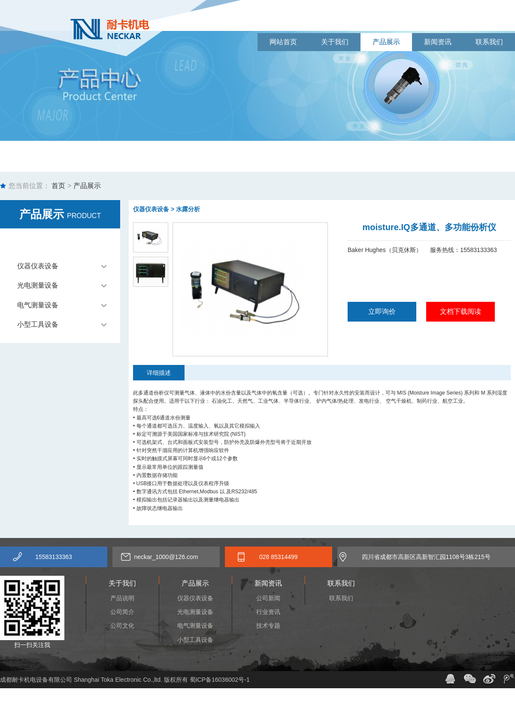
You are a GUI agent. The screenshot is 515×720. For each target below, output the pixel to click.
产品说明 (122, 598)
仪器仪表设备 (68, 266)
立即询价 (382, 311)
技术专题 (268, 625)
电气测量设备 (68, 305)
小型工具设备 (68, 324)
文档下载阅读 (460, 311)
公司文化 (122, 625)
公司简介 (122, 611)
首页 (57, 185)
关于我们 (334, 42)
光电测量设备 (68, 285)
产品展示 (386, 42)
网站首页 (283, 42)
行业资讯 (268, 611)
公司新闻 (268, 598)
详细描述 (159, 372)
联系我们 (489, 42)
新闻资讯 (437, 42)
